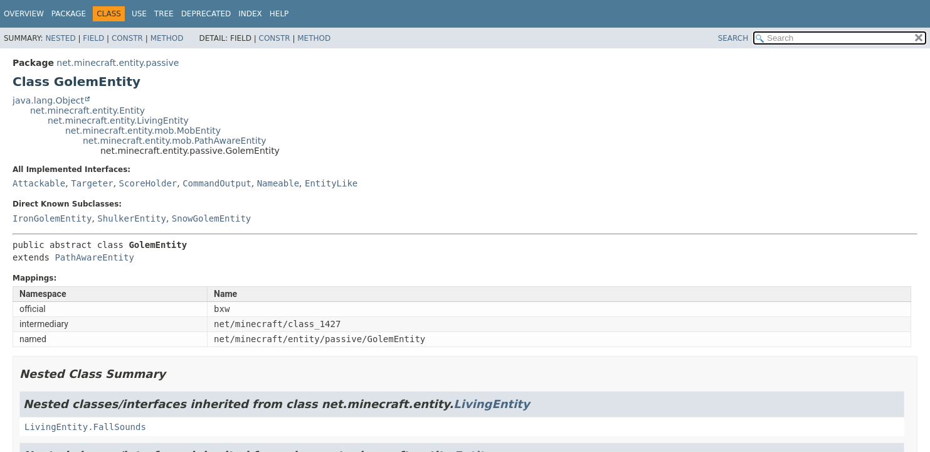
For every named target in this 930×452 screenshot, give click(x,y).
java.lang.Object (48, 100)
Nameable (278, 183)
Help (279, 13)
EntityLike (331, 183)
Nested (60, 38)
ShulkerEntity (131, 218)
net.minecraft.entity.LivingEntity (118, 121)
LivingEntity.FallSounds (85, 427)
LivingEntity (491, 404)
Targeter (92, 183)
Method (167, 38)
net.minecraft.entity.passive (117, 63)
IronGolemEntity (52, 218)
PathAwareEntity (94, 257)
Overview (24, 13)
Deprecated (206, 13)
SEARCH (733, 38)
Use (139, 13)
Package (68, 13)
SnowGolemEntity (211, 218)
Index (250, 13)
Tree (164, 13)
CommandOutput (216, 183)
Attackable (39, 183)
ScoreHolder (148, 183)
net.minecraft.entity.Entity (87, 110)
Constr (127, 38)
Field (93, 38)
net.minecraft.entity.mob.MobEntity (143, 131)
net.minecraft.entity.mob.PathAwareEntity (174, 141)
